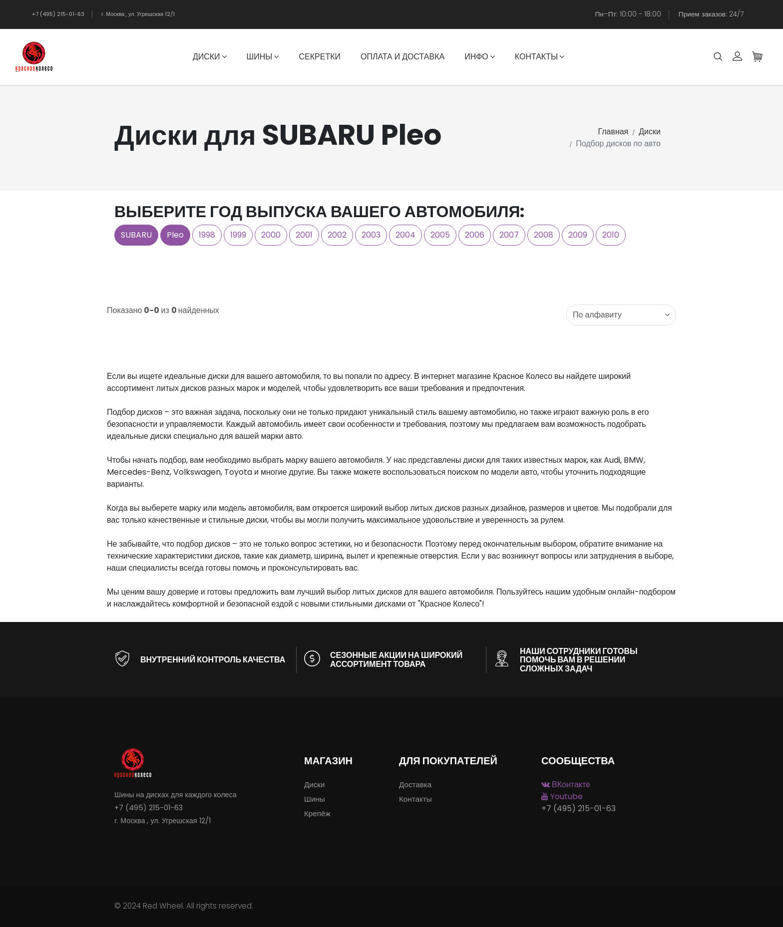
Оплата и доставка (402, 56)
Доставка (415, 784)
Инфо (479, 56)
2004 (405, 235)
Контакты (539, 56)
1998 (207, 235)
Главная (613, 131)
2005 (440, 235)
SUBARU (136, 235)
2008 (543, 235)
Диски (210, 56)
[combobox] (621, 315)
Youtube (562, 796)
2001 (304, 235)
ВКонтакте (565, 784)
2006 (474, 235)
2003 (371, 235)
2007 (509, 235)
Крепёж (317, 813)
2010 (610, 235)
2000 (271, 235)
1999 (238, 235)
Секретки (319, 56)
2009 (577, 235)
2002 (337, 235)
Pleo (175, 235)
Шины (263, 56)
